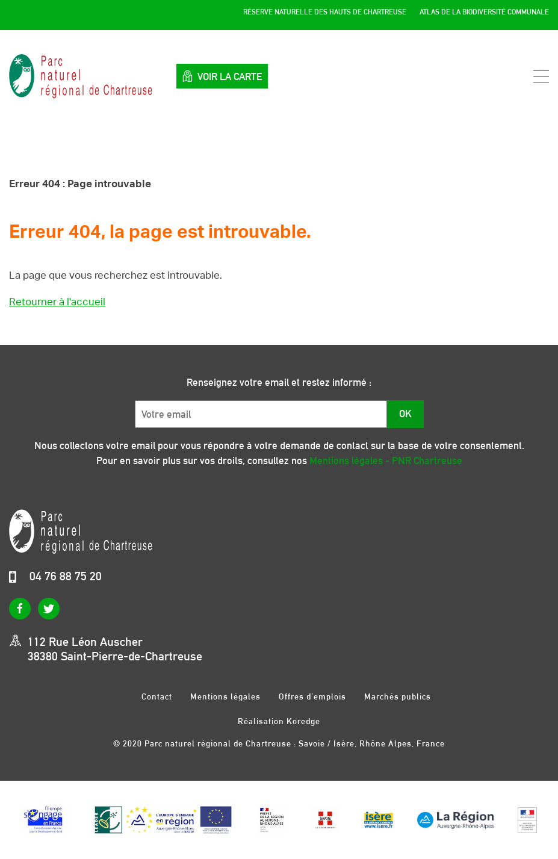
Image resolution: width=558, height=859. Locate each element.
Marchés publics (397, 696)
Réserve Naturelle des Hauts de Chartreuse (324, 12)
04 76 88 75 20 (65, 576)
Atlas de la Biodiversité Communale (484, 12)
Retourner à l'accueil (57, 302)
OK (405, 414)
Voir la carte (222, 76)
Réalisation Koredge (279, 721)
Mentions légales (225, 696)
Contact (156, 696)
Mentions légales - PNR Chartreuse (385, 460)
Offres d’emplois (312, 696)
